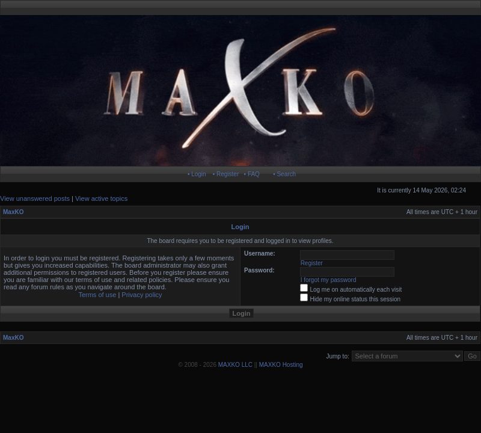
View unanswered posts (35, 198)
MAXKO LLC (235, 364)
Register (312, 263)
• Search (284, 174)
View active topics (101, 198)
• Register (226, 174)
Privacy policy (141, 294)
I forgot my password (329, 280)
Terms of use (97, 294)
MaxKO (13, 212)
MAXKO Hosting (281, 364)
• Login (197, 174)
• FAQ (252, 174)
